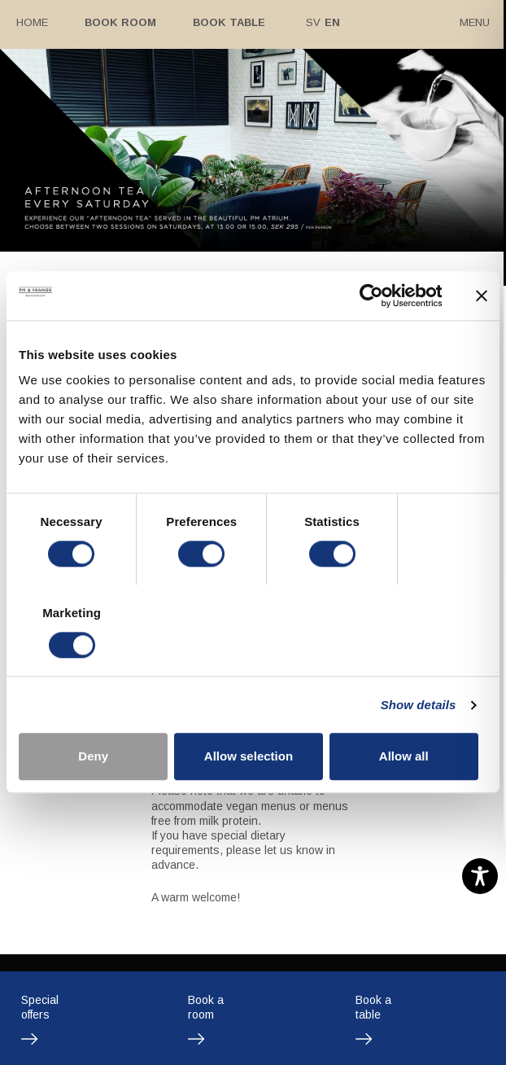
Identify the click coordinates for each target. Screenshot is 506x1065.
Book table (226, 22)
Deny (95, 711)
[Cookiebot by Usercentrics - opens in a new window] (370, 341)
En (329, 22)
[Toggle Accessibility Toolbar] (479, 876)
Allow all (411, 711)
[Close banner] (481, 341)
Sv (310, 22)
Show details (418, 659)
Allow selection (252, 711)
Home (32, 22)
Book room (119, 22)
